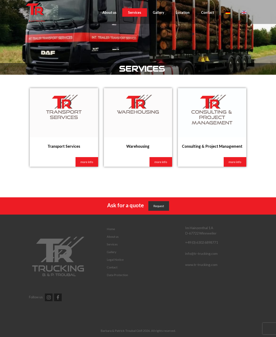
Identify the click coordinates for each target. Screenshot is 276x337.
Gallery (158, 12)
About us (109, 12)
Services (134, 12)
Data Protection (117, 275)
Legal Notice (115, 259)
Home (111, 229)
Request (158, 206)
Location (183, 12)
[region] (138, 37)
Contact (207, 12)
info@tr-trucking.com (201, 253)
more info (86, 162)
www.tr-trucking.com (201, 264)
